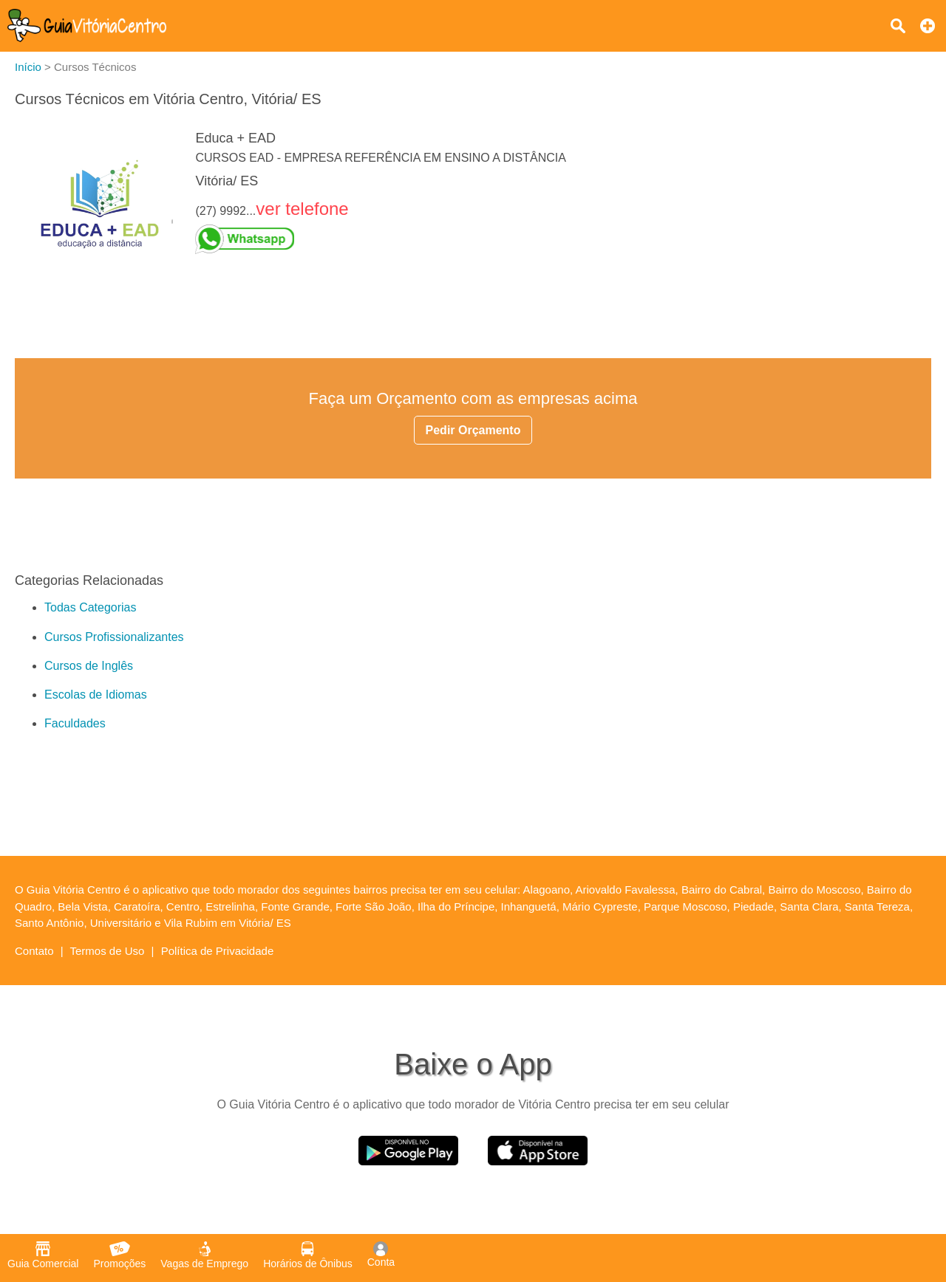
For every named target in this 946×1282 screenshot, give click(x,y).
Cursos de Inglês (88, 665)
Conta (381, 1254)
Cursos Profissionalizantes (114, 637)
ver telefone (302, 209)
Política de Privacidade (217, 951)
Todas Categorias (90, 607)
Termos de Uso (107, 951)
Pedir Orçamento (473, 430)
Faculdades (75, 723)
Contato (34, 951)
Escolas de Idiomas (95, 694)
